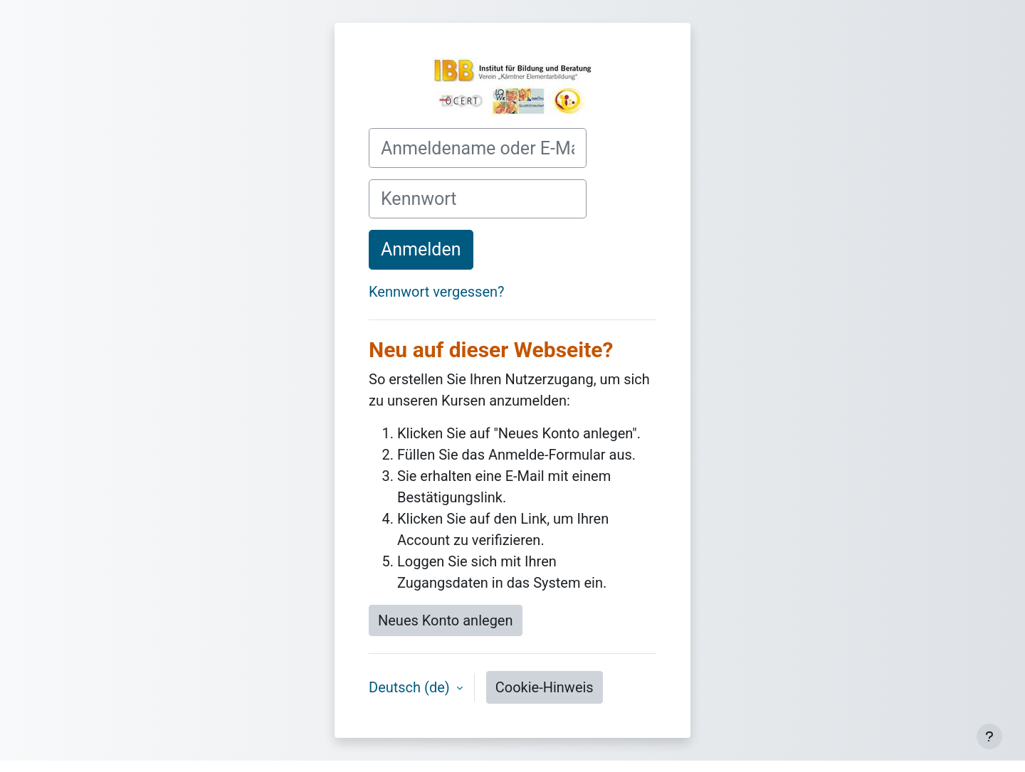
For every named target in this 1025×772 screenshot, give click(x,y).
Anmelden (421, 249)
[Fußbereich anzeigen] (989, 736)
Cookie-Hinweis (544, 687)
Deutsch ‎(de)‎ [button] (411, 687)
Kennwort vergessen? (437, 291)
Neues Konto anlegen (445, 620)
